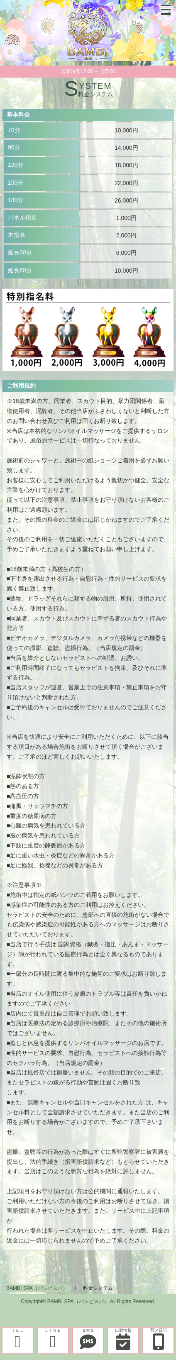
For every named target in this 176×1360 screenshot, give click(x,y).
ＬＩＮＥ (53, 1339)
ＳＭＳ (88, 1339)
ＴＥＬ (17, 1339)
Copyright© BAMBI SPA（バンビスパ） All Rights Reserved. (88, 1301)
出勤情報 (123, 1339)
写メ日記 (158, 1339)
